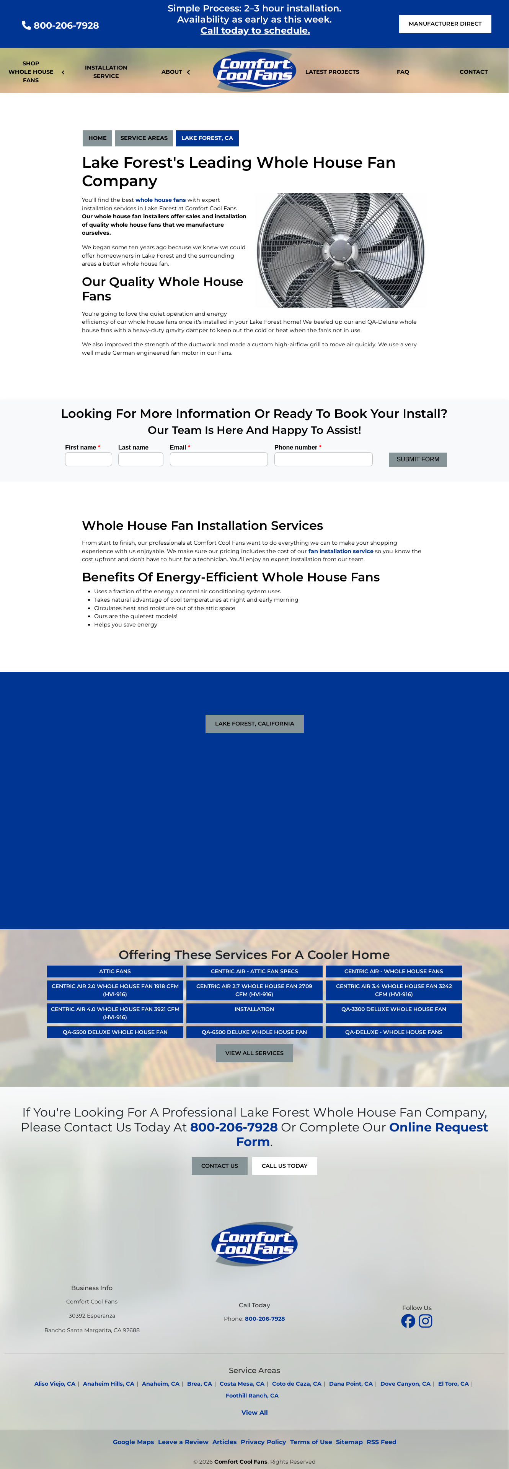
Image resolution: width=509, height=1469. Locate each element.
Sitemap (349, 1442)
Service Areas (144, 138)
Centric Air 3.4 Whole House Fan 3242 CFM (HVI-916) (394, 990)
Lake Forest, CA (207, 138)
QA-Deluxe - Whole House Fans (393, 1032)
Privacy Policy (263, 1442)
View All (254, 1412)
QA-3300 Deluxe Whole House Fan (393, 1009)
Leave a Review (183, 1442)
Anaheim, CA (160, 1383)
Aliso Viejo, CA (54, 1383)
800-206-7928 (60, 25)
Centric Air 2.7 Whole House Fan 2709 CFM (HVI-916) (254, 990)
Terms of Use (311, 1442)
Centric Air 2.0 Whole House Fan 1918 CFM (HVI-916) (115, 990)
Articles (224, 1442)
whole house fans (160, 199)
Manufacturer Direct (445, 23)
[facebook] (409, 1320)
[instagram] (425, 1320)
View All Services (254, 1053)
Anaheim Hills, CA (108, 1383)
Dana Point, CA (351, 1383)
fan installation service (341, 551)
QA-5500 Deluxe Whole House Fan (115, 1032)
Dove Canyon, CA (405, 1383)
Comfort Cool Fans (241, 1461)
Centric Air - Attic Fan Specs (254, 971)
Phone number (297, 447)
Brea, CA (199, 1383)
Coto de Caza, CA (296, 1383)
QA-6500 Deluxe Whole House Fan (254, 1032)
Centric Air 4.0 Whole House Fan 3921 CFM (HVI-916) (115, 1013)
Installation (254, 1009)
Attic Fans (115, 971)
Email (180, 447)
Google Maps (133, 1442)
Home (97, 138)
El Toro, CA (453, 1383)
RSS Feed (381, 1442)
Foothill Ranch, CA (252, 1395)
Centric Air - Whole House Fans (393, 971)
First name (82, 447)
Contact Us (219, 1165)
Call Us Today (285, 1165)
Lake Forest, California (254, 723)
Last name (133, 447)
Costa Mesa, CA (242, 1383)
